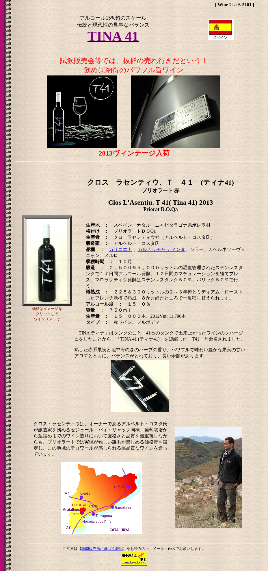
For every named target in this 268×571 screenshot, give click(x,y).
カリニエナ (120, 249)
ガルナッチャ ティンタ (161, 249)
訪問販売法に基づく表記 (102, 548)
